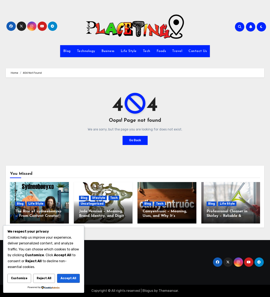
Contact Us (198, 51)
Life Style (129, 51)
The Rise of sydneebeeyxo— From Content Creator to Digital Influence (38, 215)
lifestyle (98, 198)
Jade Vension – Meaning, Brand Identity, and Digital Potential (103, 215)
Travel (177, 51)
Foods (161, 51)
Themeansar (168, 291)
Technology (86, 51)
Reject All (44, 278)
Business (107, 51)
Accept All (68, 278)
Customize (19, 278)
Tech (146, 51)
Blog (67, 51)
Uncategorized (92, 203)
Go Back (135, 140)
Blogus (147, 291)
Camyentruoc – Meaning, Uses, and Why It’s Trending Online (165, 215)
